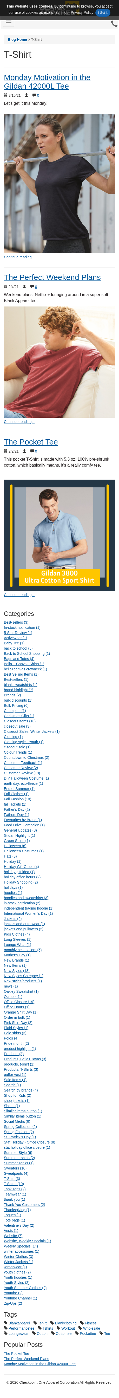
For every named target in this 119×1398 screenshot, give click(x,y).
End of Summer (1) (19, 789)
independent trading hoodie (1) (29, 908)
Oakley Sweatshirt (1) (21, 991)
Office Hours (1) (17, 1007)
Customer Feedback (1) (23, 763)
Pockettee (88, 1333)
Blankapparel (19, 1323)
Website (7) (13, 1236)
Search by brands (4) (21, 1090)
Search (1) (12, 1085)
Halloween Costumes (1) (24, 851)
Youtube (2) (13, 1293)
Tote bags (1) (14, 1220)
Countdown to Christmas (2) (26, 757)
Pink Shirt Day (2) (18, 1023)
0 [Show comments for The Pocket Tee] (36, 451)
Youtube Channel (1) (20, 1298)
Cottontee (64, 1333)
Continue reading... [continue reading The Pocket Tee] (19, 595)
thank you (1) (14, 1199)
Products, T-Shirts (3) (21, 1069)
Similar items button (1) (22, 1116)
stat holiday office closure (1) (27, 1147)
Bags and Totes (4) (19, 659)
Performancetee (22, 1328)
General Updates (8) (20, 830)
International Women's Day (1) (28, 913)
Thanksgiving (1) (17, 1210)
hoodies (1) (13, 893)
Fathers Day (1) (16, 815)
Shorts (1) (12, 1106)
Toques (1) (12, 1215)
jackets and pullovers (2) (23, 929)
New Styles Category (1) (23, 976)
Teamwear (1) (15, 1194)
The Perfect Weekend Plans (52, 277)
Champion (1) (15, 711)
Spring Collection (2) (20, 1127)
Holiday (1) (13, 861)
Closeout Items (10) (20, 721)
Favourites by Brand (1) (23, 820)
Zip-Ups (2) (13, 1303)
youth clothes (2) (17, 1272)
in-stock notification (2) (22, 903)
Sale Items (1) (15, 1080)
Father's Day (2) (17, 809)
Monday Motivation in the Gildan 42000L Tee (47, 81)
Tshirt (42, 1323)
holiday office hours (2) (22, 877)
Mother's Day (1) (17, 955)
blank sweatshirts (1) (20, 685)
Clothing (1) (13, 737)
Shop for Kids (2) (17, 1095)
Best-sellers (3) (16, 622)
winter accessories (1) (21, 1251)
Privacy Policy (82, 12)
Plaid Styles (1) (16, 1028)
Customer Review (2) (21, 768)
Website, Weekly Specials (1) (27, 1241)
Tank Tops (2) (15, 1189)
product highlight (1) (20, 1049)
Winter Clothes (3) (18, 1257)
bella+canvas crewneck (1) (25, 669)
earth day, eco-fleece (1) (23, 783)
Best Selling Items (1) (21, 674)
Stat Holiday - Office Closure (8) (29, 1142)
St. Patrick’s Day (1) (20, 1137)
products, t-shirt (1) (19, 1064)
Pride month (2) (16, 1043)
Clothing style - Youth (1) (24, 742)
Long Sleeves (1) (17, 939)
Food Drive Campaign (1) (24, 825)
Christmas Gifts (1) (19, 716)
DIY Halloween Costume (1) (26, 778)
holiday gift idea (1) (19, 872)
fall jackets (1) (15, 804)
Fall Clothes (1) (16, 794)
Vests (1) (11, 1231)
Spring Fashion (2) (19, 1132)
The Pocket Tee (31, 441)
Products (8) (14, 1054)
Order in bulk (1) (17, 1017)
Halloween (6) (15, 846)
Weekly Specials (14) (21, 1246)
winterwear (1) (15, 1267)
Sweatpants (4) (16, 1173)
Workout (68, 1328)
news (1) (11, 986)
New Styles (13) (17, 971)
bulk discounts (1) (18, 700)
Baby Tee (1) (14, 643)
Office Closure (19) (19, 1002)
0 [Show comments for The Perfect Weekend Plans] (36, 287)
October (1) (13, 997)
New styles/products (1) (23, 981)
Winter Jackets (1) (18, 1262)
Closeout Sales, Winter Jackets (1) (32, 731)
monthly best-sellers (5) (23, 950)
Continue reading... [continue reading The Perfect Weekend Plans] (19, 422)
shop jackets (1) (17, 1101)
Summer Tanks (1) (19, 1163)
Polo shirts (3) (15, 1033)
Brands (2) (12, 695)
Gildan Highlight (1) (19, 835)
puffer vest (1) (15, 1075)
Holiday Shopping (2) (21, 882)
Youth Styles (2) (16, 1283)
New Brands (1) (16, 960)
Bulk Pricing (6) (16, 705)
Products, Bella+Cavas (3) (25, 1059)
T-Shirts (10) (14, 1184)
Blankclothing (65, 1323)
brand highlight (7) (18, 690)
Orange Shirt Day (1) (20, 1012)
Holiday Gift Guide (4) (21, 867)
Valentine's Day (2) (19, 1225)
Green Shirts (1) (17, 841)
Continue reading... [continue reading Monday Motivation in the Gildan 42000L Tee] (19, 257)
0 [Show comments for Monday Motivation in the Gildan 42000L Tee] (38, 95)
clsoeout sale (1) (17, 747)
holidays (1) (13, 887)
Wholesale (91, 1328)
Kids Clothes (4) (17, 934)
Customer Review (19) (22, 773)
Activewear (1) (15, 638)
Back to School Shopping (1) (27, 653)
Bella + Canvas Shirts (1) (24, 664)
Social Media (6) (17, 1121)
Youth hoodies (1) (18, 1277)
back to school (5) (18, 648)
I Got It (103, 13)
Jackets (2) (13, 919)
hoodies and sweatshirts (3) (26, 898)
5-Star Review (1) (18, 633)
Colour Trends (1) (18, 752)
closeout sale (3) (17, 726)
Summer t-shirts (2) (19, 1158)
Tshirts (48, 1328)
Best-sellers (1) (16, 679)
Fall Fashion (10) (17, 799)
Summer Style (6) (18, 1153)
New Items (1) (15, 965)
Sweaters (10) (15, 1168)
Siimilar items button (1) (23, 1111)
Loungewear (19, 1333)
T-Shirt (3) (12, 1179)
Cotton (42, 1333)
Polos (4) (11, 1038)
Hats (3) (10, 856)
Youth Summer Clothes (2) (25, 1288)
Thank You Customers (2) (24, 1205)
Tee (107, 1333)
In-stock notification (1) (22, 627)
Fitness (90, 1323)
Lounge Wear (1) (17, 945)
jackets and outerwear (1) (24, 924)
